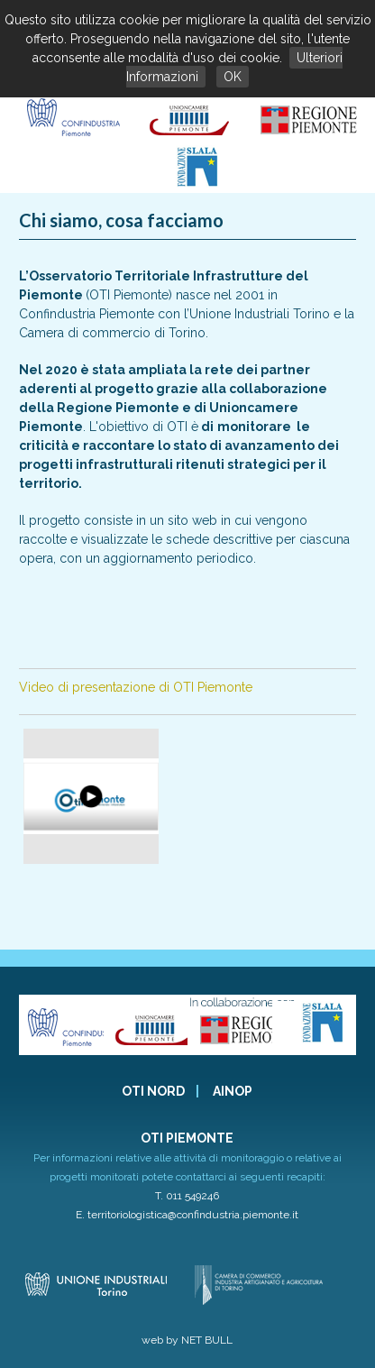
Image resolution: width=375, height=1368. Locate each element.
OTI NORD (153, 1091)
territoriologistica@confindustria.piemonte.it (192, 1214)
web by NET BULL (187, 1340)
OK (233, 76)
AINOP (232, 1091)
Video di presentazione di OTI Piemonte (135, 687)
